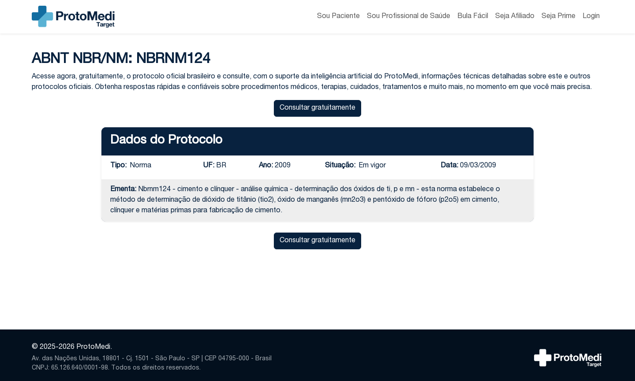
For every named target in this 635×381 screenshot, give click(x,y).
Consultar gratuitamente (317, 108)
